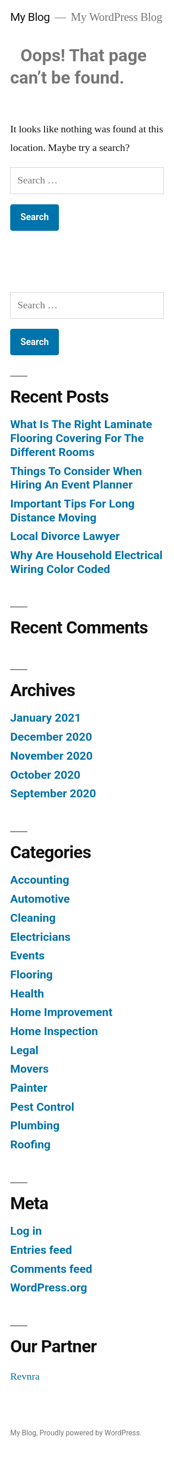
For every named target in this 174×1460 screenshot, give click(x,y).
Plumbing (34, 1125)
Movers (29, 1068)
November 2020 (51, 756)
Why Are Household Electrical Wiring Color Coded (86, 562)
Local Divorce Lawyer (65, 536)
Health (27, 993)
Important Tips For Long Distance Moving (72, 510)
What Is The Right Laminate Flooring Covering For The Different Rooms (81, 437)
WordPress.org (48, 1287)
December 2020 (51, 736)
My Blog (30, 17)
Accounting (39, 879)
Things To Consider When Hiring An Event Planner (76, 478)
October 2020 (45, 775)
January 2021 (45, 717)
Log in (26, 1231)
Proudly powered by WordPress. (90, 1432)
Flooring (31, 974)
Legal (24, 1050)
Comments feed (51, 1269)
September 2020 (53, 793)
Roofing (30, 1144)
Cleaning (33, 918)
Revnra (25, 1376)
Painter (28, 1088)
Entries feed (41, 1250)
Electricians (40, 937)
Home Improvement (61, 1012)
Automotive (40, 899)
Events (27, 955)
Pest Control (42, 1107)
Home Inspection (54, 1031)
